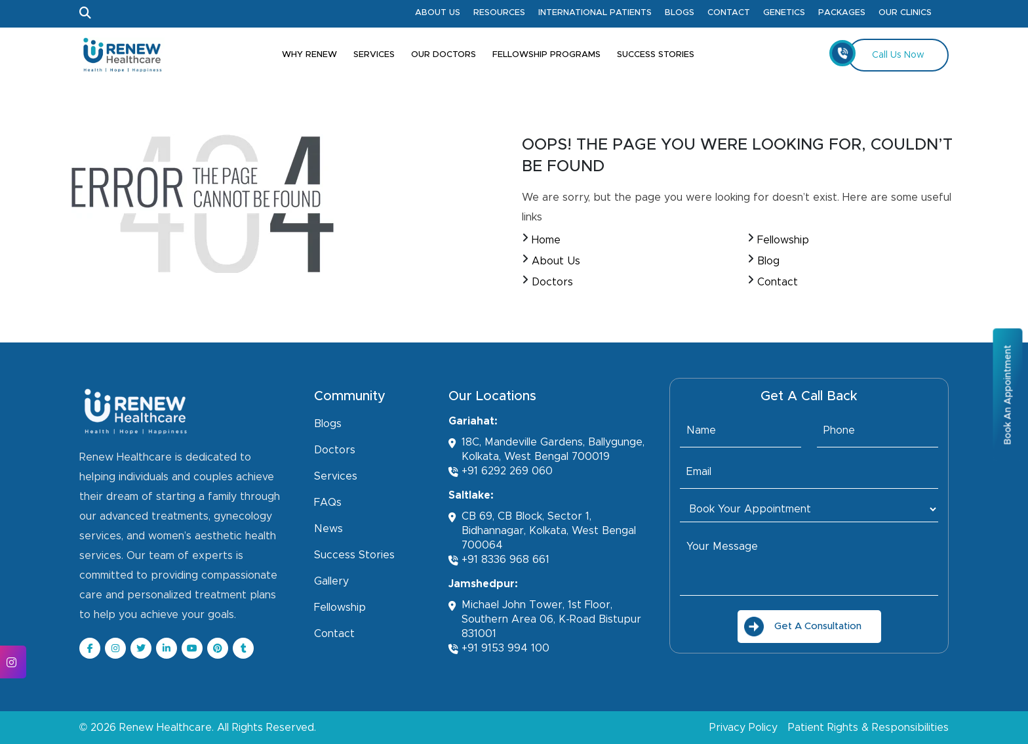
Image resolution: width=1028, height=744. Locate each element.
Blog (768, 261)
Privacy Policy (743, 727)
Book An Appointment (1007, 394)
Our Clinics (905, 13)
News (328, 529)
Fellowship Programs (546, 55)
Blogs (679, 13)
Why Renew (309, 55)
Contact (728, 13)
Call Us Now (886, 53)
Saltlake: (471, 495)
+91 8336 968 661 (498, 560)
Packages (841, 13)
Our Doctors (443, 55)
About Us (437, 13)
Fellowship (783, 240)
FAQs (328, 502)
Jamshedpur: (483, 584)
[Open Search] (85, 14)
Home (546, 240)
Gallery (331, 581)
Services (374, 55)
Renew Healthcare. (166, 727)
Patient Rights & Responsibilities (868, 727)
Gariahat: (473, 421)
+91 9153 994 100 (498, 648)
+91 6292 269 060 (500, 471)
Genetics (784, 13)
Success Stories (655, 55)
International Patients (595, 13)
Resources (499, 13)
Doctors (552, 282)
